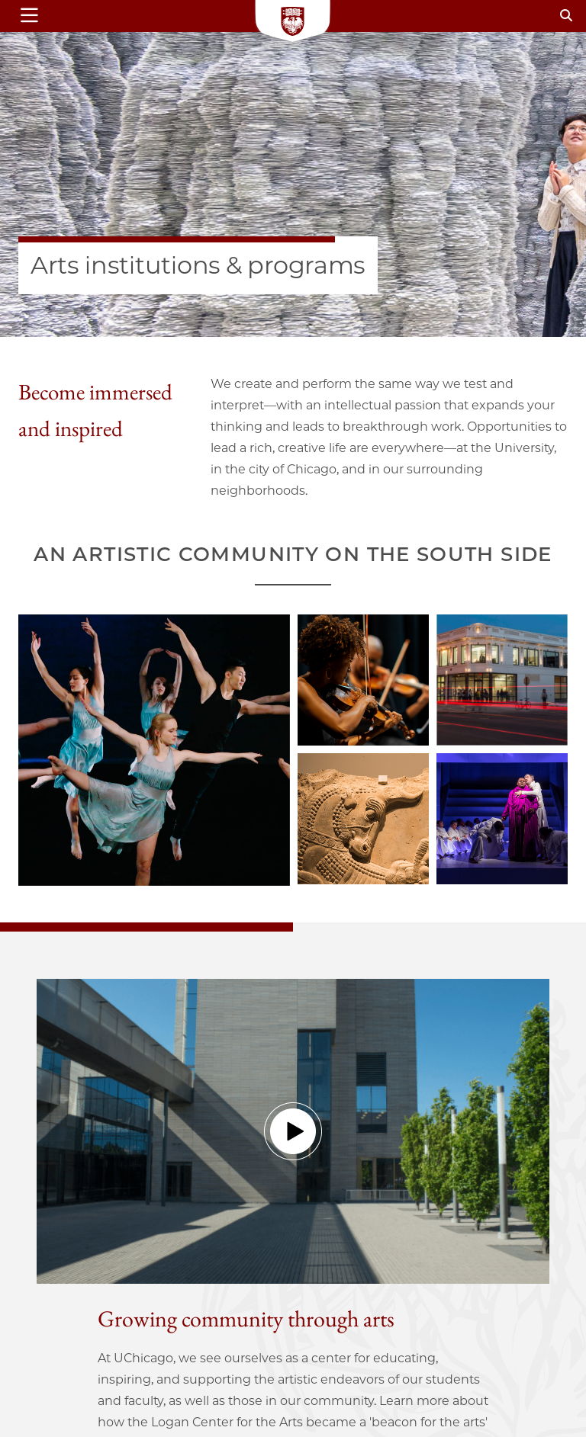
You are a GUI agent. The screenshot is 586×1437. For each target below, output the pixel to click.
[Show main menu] (59, 16)
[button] (293, 1131)
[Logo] (293, 22)
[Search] (566, 15)
